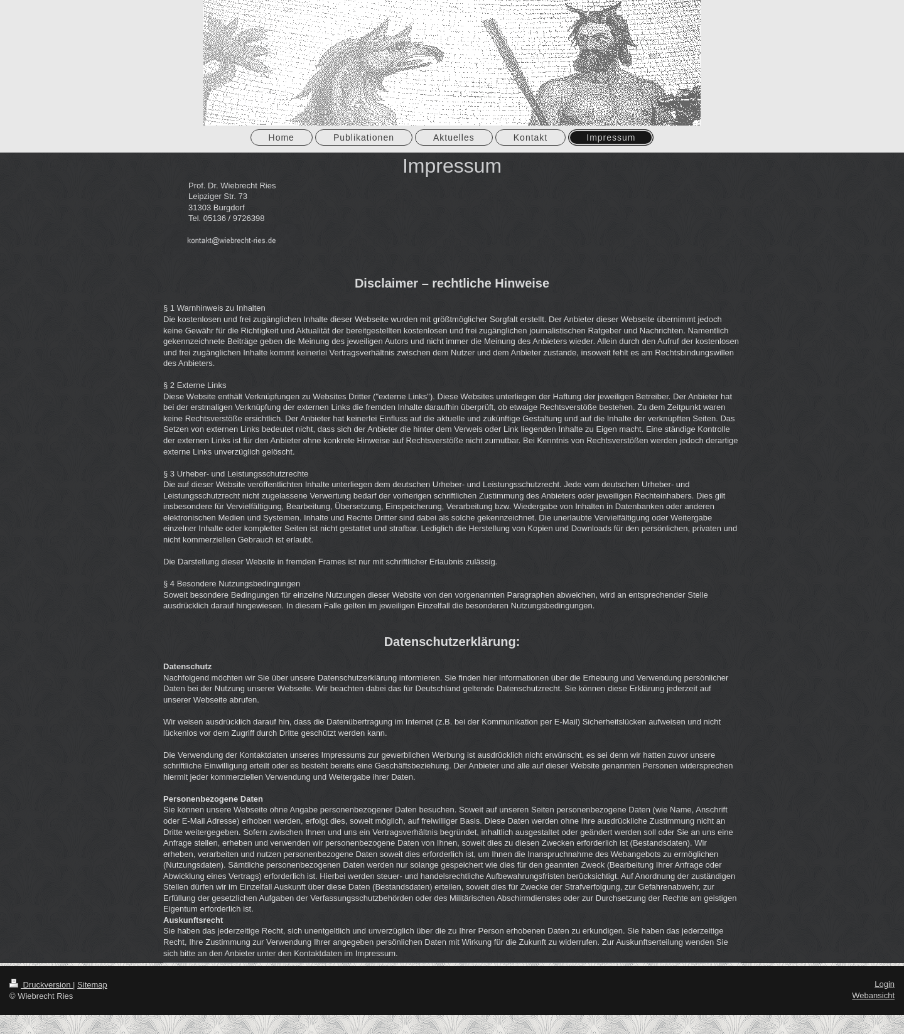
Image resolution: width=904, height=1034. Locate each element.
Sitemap (92, 984)
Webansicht (873, 995)
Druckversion (41, 984)
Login (884, 984)
